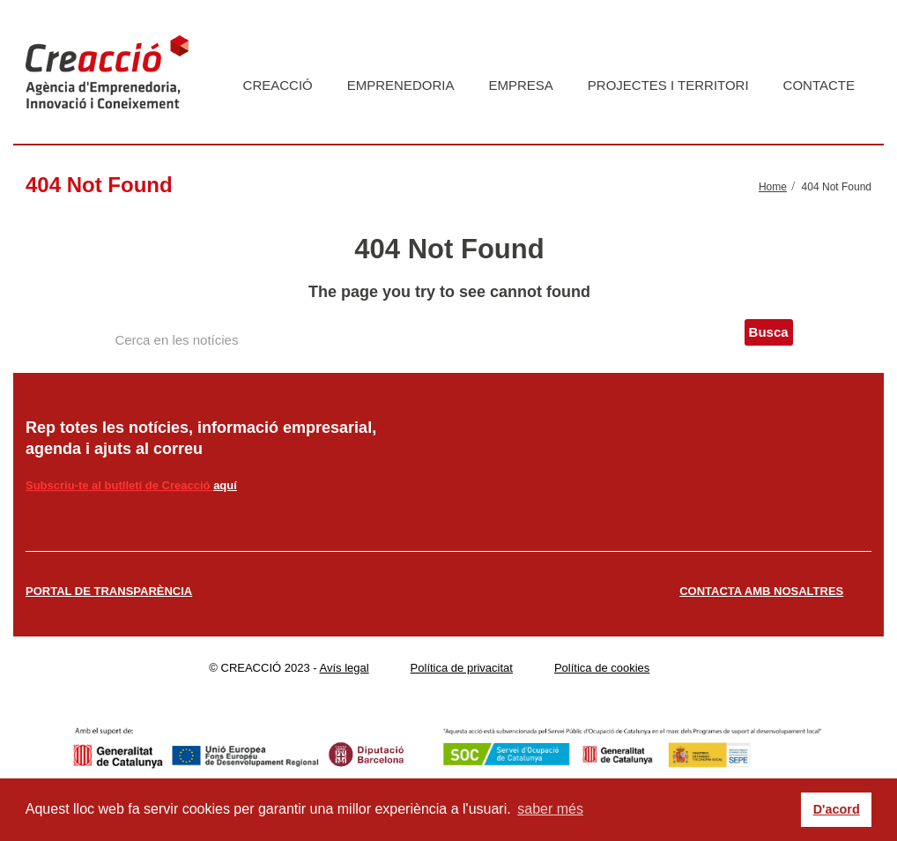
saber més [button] (550, 808)
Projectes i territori (668, 85)
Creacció (278, 85)
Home (773, 187)
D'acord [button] (836, 809)
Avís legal (344, 667)
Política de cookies (601, 667)
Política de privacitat (462, 667)
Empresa (520, 85)
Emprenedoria (401, 85)
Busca (769, 331)
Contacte (819, 85)
